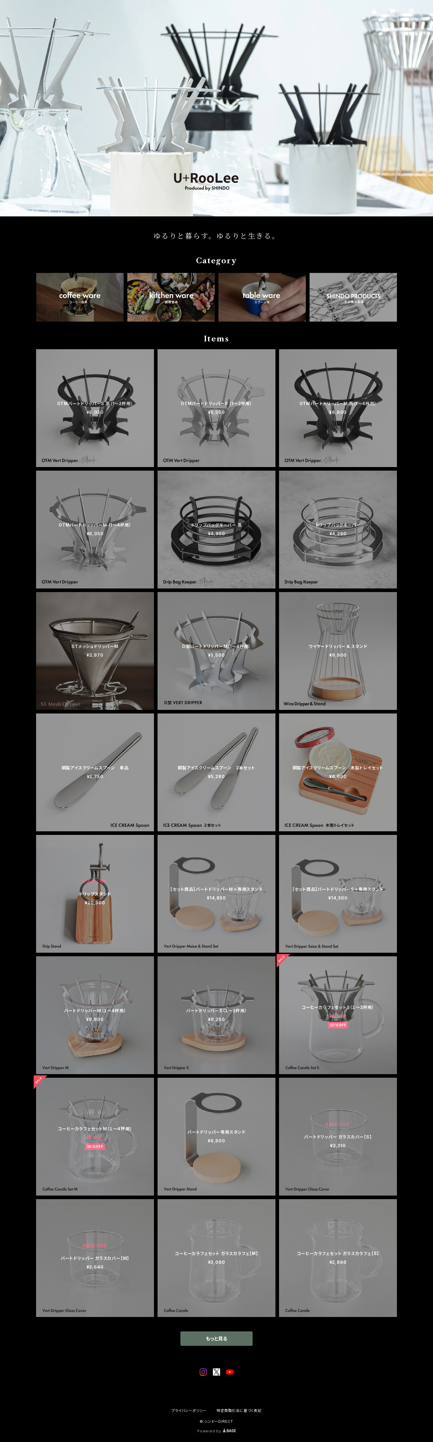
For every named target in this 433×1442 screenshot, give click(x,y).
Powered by (216, 1431)
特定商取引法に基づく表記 (239, 1410)
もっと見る (216, 1339)
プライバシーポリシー (189, 1410)
